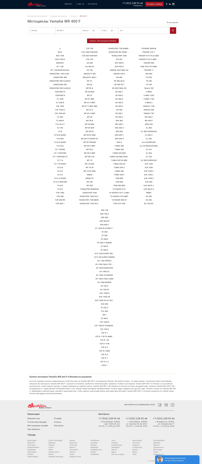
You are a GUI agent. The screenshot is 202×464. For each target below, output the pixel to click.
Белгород (31, 445)
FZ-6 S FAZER (60, 178)
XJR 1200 (149, 164)
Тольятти (136, 443)
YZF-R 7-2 (104, 362)
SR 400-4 (119, 103)
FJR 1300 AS (60, 113)
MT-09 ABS (89, 124)
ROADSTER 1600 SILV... (90, 196)
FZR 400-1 (60, 204)
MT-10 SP (90, 167)
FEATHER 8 (60, 95)
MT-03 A (89, 88)
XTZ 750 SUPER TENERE (104, 257)
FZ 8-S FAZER (60, 142)
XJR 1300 (149, 167)
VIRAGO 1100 (148, 106)
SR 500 (119, 110)
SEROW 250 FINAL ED (119, 70)
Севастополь (54, 452)
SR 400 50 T (119, 85)
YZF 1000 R (104, 322)
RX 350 (119, 59)
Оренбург (94, 447)
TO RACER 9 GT (119, 189)
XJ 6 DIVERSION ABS (149, 146)
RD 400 (90, 185)
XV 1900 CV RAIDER (104, 275)
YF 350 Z (104, 308)
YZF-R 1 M (104, 340)
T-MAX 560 (119, 171)
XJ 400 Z (149, 135)
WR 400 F (149, 117)
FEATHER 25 (60, 92)
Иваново (157, 443)
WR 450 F (149, 121)
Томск (155, 452)
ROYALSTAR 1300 (119, 56)
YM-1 (104, 315)
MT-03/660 (89, 92)
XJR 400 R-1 (149, 185)
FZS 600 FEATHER (89, 56)
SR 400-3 (119, 99)
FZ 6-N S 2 (60, 124)
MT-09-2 (89, 149)
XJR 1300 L (149, 175)
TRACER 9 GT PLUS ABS (149, 56)
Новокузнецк (116, 445)
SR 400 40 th (119, 81)
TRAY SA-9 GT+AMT (148, 66)
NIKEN (89, 175)
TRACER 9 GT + (148, 52)
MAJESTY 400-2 (89, 77)
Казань (72, 440)
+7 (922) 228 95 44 (109, 418)
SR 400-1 (119, 92)
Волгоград (157, 450)
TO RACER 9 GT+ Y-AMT (119, 193)
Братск (135, 450)
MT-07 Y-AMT (89, 103)
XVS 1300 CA (104, 297)
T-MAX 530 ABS (119, 153)
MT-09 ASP (89, 128)
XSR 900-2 (104, 225)
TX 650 (149, 81)
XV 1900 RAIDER (104, 282)
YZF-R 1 (104, 333)
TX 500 (149, 77)
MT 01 (89, 81)
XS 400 (149, 196)
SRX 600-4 (119, 139)
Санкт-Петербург (56, 440)
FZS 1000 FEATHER (90, 52)
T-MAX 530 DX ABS (119, 160)
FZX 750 (89, 59)
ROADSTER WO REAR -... (119, 52)
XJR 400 (148, 182)
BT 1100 (60, 66)
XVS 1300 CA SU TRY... (104, 300)
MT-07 (89, 95)
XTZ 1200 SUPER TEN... (104, 253)
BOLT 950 (60, 56)
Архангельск (158, 447)
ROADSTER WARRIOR (90, 189)
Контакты (92, 4)
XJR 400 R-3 (149, 189)
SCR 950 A (119, 66)
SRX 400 (119, 121)
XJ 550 (149, 139)
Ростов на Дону (117, 454)
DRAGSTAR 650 (60, 85)
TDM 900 (119, 182)
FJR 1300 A (60, 110)
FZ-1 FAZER (60, 149)
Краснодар (32, 440)
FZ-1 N (60, 160)
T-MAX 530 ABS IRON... (119, 157)
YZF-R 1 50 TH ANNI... (104, 336)
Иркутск (156, 445)
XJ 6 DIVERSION (149, 142)
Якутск (114, 450)
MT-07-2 (89, 110)
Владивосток (158, 454)
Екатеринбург (159, 440)
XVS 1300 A (105, 293)
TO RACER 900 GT (119, 200)
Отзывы (58, 418)
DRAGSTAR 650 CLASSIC (60, 88)
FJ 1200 (60, 99)
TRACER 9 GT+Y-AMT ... (149, 59)
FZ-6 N (60, 167)
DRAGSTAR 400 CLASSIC (60, 81)
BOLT (60, 52)
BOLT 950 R (60, 59)
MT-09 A (89, 121)
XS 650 (149, 200)
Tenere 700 (148, 88)
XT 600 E (104, 239)
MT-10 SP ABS (90, 171)
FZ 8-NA (60, 139)
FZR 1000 (60, 193)
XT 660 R (104, 246)
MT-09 (89, 117)
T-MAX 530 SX (119, 164)
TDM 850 (119, 178)
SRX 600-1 (119, 135)
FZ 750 (60, 128)
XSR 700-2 (104, 214)
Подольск (73, 443)
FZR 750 (89, 48)
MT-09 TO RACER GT (89, 139)
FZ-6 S (60, 175)
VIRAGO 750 (149, 113)
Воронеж (31, 443)
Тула (134, 454)
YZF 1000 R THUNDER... (105, 326)
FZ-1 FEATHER (60, 153)
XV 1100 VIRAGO (104, 261)
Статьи (57, 422)
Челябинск (95, 440)
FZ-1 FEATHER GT (60, 157)
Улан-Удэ (73, 445)
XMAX (148, 193)
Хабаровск (95, 454)
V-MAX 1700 (149, 99)
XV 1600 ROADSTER (104, 268)
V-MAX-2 (149, 103)
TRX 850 (148, 74)
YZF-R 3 (104, 347)
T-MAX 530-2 (119, 167)
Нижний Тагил (75, 457)
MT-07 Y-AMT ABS (89, 106)
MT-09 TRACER (89, 142)
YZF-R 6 (104, 354)
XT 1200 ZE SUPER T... (104, 228)
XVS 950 (104, 304)
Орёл (51, 450)
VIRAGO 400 (149, 110)
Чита (113, 440)
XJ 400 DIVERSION (149, 131)
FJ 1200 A (60, 103)
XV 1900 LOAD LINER (104, 279)
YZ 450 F (104, 318)
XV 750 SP (104, 290)
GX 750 (90, 70)
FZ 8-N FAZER (60, 135)
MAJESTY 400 (90, 74)
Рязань (93, 452)
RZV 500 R (119, 63)
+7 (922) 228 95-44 (132, 3)
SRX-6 (119, 142)
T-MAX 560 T (119, 175)
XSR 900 (104, 217)
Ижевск (31, 454)
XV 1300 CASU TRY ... (104, 264)
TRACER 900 (149, 63)
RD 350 (90, 182)
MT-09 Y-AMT (89, 146)
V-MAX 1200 (149, 95)
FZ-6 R (60, 171)
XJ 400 (149, 128)
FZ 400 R (60, 121)
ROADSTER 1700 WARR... (119, 48)
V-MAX (149, 92)
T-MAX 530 (119, 149)
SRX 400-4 (119, 128)
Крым (134, 452)
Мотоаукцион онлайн (38, 426)
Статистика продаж (37, 422)
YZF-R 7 (104, 358)
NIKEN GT (90, 178)
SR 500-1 (119, 113)
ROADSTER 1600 (90, 193)
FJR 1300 (60, 106)
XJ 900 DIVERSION (149, 160)
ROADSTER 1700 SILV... (90, 204)
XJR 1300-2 (149, 178)
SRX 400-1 (119, 124)
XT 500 (104, 235)
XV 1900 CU (105, 272)
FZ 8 (60, 131)
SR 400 (119, 77)
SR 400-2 (119, 95)
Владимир (32, 450)
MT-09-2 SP (89, 157)
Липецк (72, 452)
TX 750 (149, 85)
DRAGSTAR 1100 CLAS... (60, 74)
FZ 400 (60, 117)
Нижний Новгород (56, 457)
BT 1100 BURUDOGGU (60, 70)
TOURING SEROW (148, 48)
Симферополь (96, 450)
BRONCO (60, 63)
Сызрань (94, 443)
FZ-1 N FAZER (60, 164)
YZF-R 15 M (104, 344)
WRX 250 (149, 124)
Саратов (135, 445)
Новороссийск (33, 447)
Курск (113, 452)
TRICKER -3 (149, 70)
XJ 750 (149, 157)
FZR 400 (60, 196)
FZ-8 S (60, 189)
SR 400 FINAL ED (119, 88)
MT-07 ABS (89, 99)
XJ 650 (149, 153)
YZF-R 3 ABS (104, 351)
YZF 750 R (104, 329)
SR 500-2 (119, 117)
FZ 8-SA (60, 146)
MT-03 (89, 85)
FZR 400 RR (60, 200)
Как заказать (34, 429)
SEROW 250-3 (119, 74)
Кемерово (115, 447)
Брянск (72, 447)
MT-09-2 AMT (89, 153)
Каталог (68, 4)
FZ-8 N (60, 185)
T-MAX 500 (119, 146)
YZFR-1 (105, 365)
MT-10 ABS (89, 164)
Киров (51, 454)
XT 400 (104, 232)
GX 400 (90, 63)
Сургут (51, 447)
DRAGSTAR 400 (60, 77)
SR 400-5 (119, 106)
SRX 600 (119, 131)
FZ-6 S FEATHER (60, 182)
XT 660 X (104, 250)
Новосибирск (33, 457)
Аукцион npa (34, 418)
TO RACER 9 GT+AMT (119, 196)
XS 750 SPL (149, 204)
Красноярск (137, 440)
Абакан (51, 445)
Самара (114, 443)
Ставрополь (137, 447)
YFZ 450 (104, 311)
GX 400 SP (89, 66)
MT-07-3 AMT (89, 113)
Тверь (72, 454)
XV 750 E (104, 286)
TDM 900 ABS (119, 185)
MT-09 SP (90, 131)
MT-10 (89, 160)
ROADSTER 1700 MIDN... (89, 200)
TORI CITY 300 (119, 204)
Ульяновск (74, 450)
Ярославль (32, 452)
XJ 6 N (149, 149)
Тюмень (94, 445)
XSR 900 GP (105, 221)
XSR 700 (104, 210)
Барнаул (52, 443)
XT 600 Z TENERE (104, 243)
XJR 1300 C (149, 171)
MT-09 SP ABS (90, 135)
